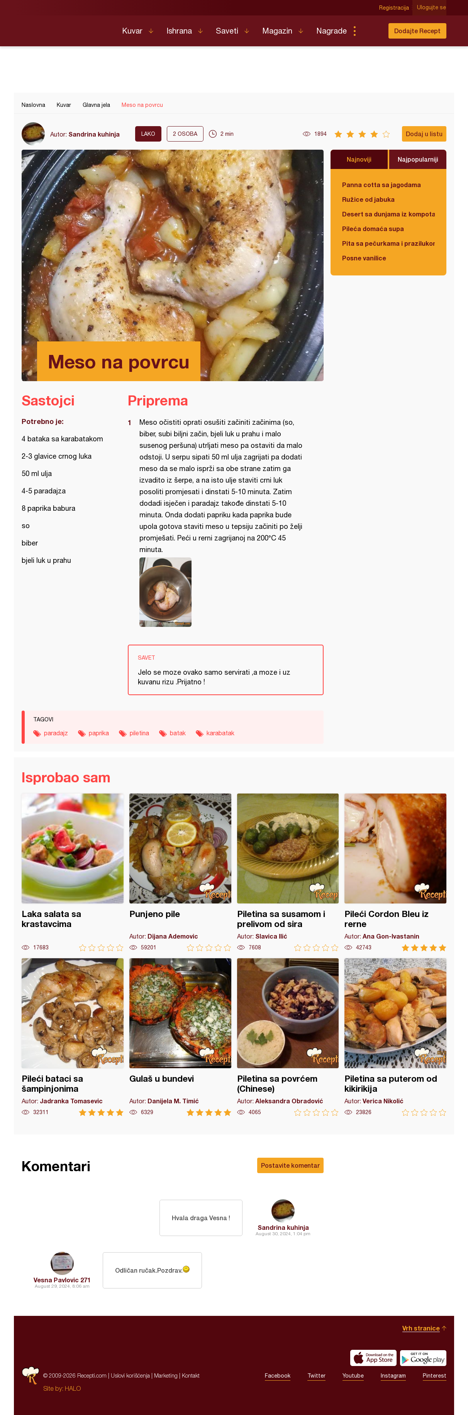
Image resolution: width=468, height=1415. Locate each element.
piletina (139, 732)
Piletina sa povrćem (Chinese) (288, 1037)
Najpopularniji (418, 159)
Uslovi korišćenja (130, 1375)
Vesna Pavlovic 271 (62, 1279)
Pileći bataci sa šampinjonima (73, 1037)
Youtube (353, 1376)
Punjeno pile (180, 872)
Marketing (166, 1375)
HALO (73, 1388)
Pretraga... (370, 30)
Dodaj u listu (424, 133)
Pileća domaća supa (373, 228)
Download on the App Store (373, 1358)
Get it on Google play (423, 1358)
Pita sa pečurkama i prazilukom (388, 243)
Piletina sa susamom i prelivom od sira (288, 872)
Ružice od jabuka (368, 199)
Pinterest (434, 1376)
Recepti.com (66, 28)
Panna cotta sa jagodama (381, 184)
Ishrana (179, 30)
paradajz (56, 732)
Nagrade (331, 30)
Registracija (394, 8)
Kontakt (191, 1375)
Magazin (277, 30)
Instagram (393, 1376)
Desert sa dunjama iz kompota (388, 214)
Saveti (227, 30)
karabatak (220, 732)
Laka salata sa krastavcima (73, 872)
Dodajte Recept (417, 30)
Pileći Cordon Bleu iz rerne (395, 872)
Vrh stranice (421, 1328)
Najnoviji (359, 159)
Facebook (277, 1376)
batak (178, 732)
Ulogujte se (431, 8)
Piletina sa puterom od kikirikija (395, 1037)
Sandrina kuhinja (94, 134)
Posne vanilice (364, 258)
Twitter (316, 1376)
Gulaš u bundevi (180, 1037)
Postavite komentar (290, 1165)
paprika (99, 732)
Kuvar (132, 30)
